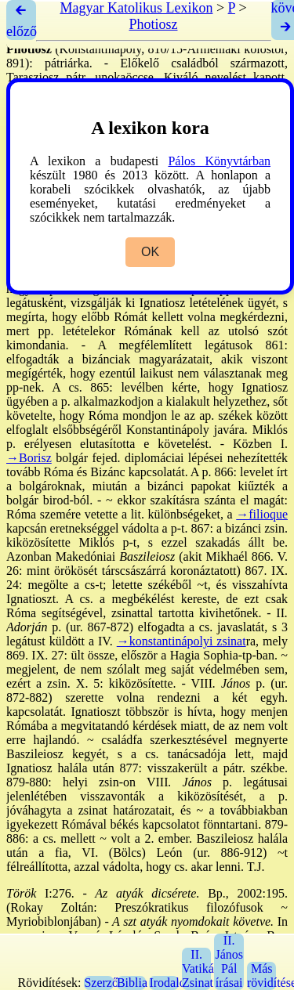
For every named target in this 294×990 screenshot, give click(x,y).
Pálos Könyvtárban (219, 161)
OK (150, 251)
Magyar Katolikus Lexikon (136, 8)
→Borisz (29, 457)
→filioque (262, 514)
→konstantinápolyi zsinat (181, 641)
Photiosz (153, 24)
